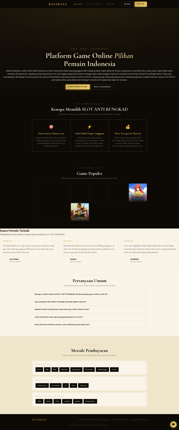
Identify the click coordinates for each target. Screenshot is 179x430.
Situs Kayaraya (94, 4)
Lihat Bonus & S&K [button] (77, 87)
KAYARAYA (170, 77)
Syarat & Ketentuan (119, 420)
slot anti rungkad (60, 74)
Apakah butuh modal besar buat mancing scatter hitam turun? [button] (62, 309)
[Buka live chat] (173, 424)
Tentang (110, 4)
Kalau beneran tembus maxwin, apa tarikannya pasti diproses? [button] (62, 324)
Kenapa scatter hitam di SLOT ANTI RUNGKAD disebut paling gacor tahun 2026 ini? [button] (71, 294)
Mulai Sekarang (102, 87)
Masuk (127, 4)
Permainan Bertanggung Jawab (93, 420)
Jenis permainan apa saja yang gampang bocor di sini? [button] (59, 317)
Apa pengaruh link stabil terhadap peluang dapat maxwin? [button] (60, 302)
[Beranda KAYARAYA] (49, 4)
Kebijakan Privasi (139, 420)
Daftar (140, 4)
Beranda (78, 4)
